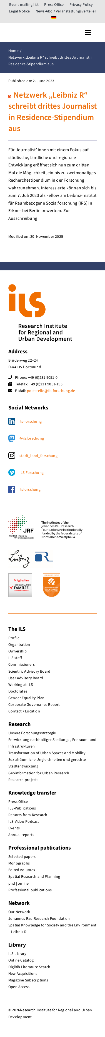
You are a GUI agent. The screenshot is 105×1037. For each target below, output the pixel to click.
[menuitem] (53, 18)
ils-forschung (30, 421)
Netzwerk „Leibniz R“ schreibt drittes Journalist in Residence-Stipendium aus (52, 112)
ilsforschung (30, 489)
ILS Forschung (31, 473)
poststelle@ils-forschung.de (51, 391)
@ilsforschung (31, 438)
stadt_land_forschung (38, 456)
